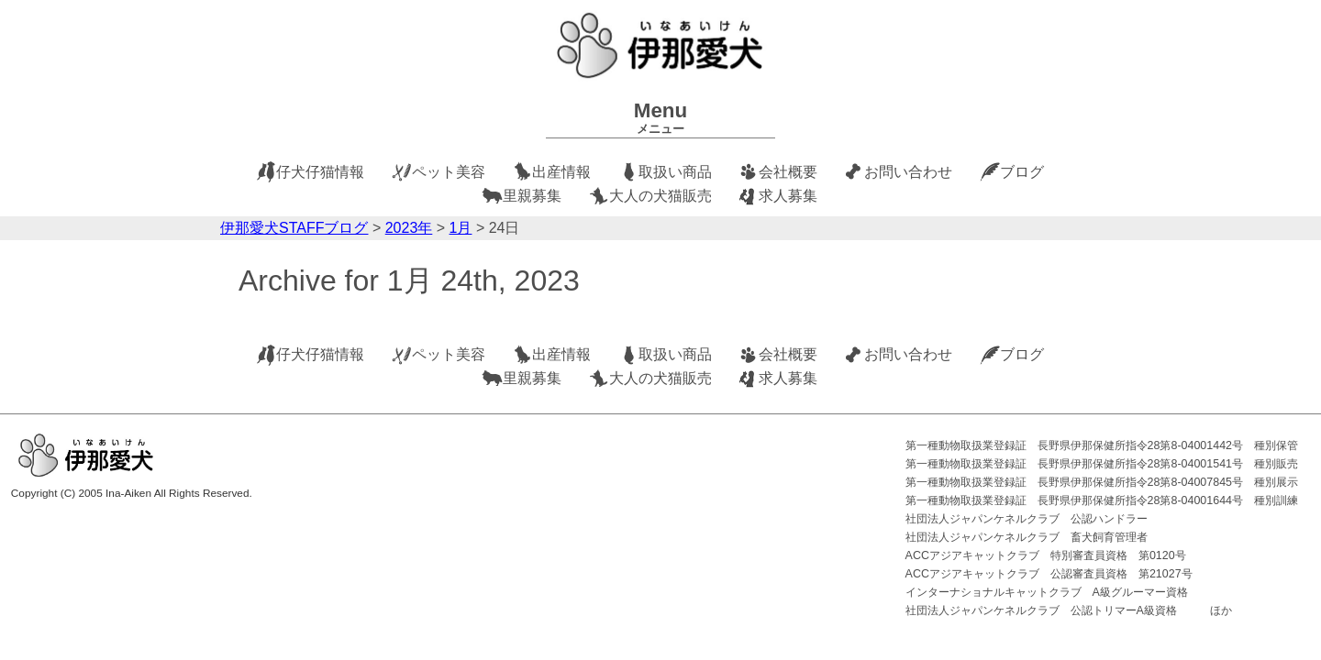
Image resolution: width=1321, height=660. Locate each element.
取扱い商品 (675, 172)
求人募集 (788, 196)
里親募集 (532, 196)
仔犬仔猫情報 (320, 172)
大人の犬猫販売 (660, 196)
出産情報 (561, 172)
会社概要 (788, 172)
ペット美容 (448, 172)
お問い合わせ (908, 172)
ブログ (1022, 172)
